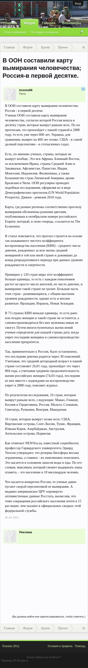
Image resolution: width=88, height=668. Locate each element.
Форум (29, 23)
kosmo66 (25, 90)
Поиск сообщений (15, 32)
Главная (10, 23)
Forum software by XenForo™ (44, 657)
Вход (78, 3)
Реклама (25, 532)
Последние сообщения (44, 32)
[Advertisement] (44, 574)
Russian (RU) (10, 646)
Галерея (48, 23)
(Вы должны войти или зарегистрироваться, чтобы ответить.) (48, 616)
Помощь (80, 646)
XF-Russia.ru (20, 660)
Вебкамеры (71, 23)
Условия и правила (59, 646)
